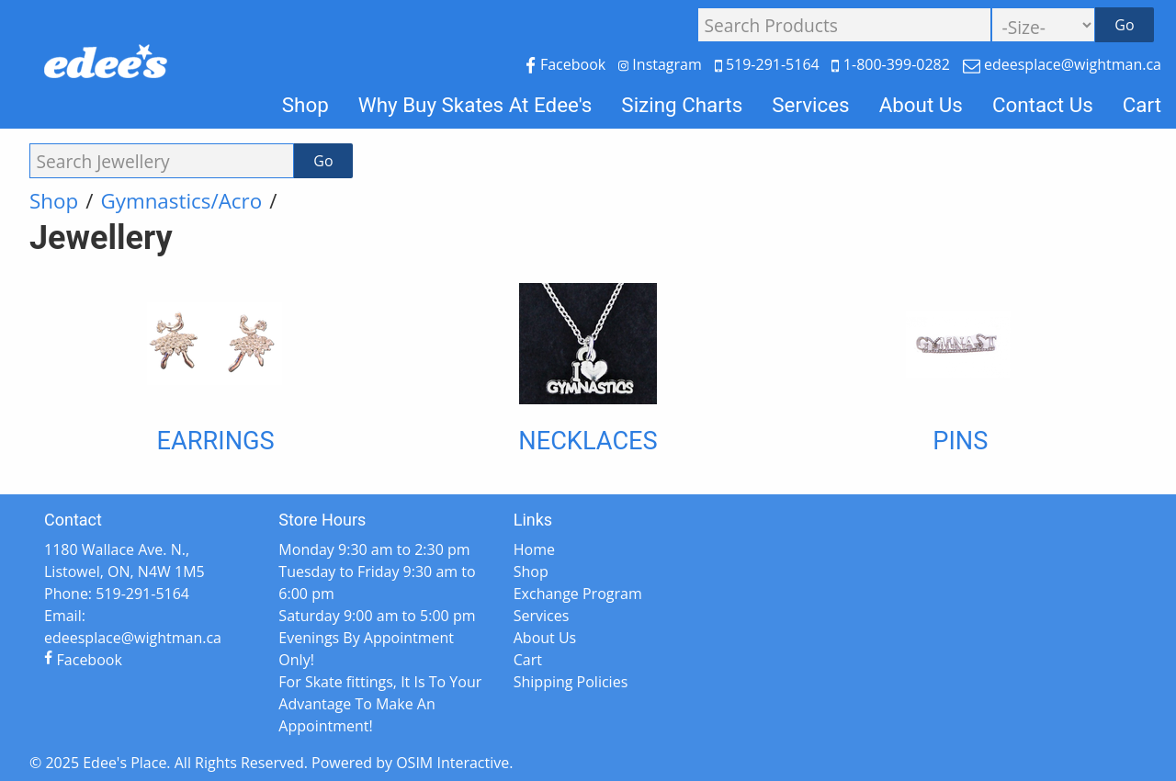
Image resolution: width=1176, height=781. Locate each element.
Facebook (567, 64)
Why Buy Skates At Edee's (475, 105)
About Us (921, 105)
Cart (1142, 105)
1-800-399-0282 (892, 64)
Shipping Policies (571, 682)
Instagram (662, 64)
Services (810, 105)
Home (534, 549)
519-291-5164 (769, 64)
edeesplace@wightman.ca (1062, 64)
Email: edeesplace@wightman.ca (132, 627)
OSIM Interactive (452, 763)
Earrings (216, 441)
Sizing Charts (681, 105)
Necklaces (587, 441)
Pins (960, 441)
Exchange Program (578, 593)
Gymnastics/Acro (181, 201)
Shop (305, 105)
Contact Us (1042, 105)
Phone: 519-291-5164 (116, 593)
